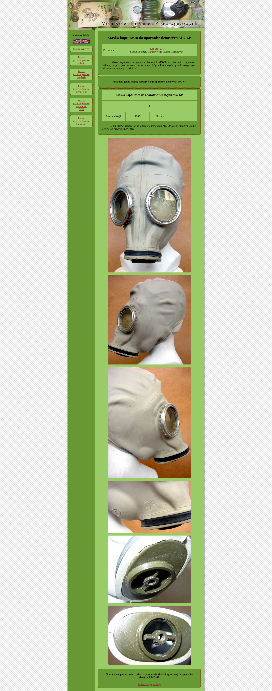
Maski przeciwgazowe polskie (81, 60)
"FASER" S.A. (156, 48)
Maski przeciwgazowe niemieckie (81, 89)
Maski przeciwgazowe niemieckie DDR (81, 105)
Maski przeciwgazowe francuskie (81, 121)
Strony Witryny (81, 48)
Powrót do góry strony (149, 684)
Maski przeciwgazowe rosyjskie (81, 74)
